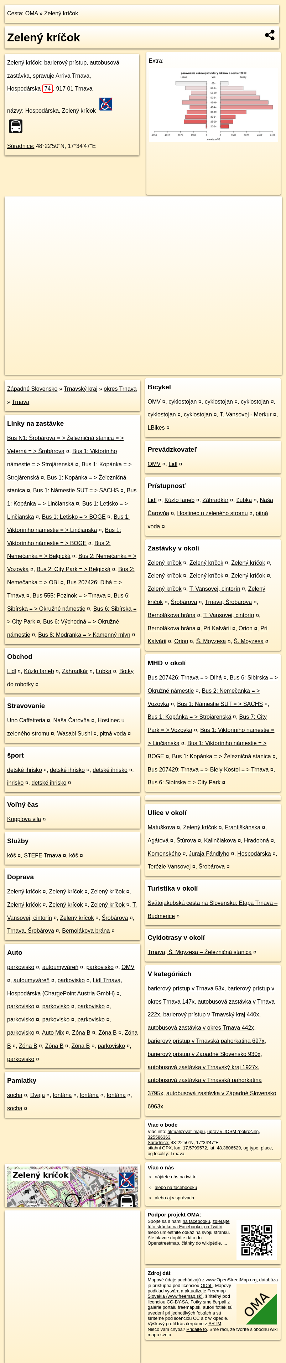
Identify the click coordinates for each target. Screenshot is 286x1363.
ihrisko (15, 783)
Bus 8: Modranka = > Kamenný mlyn (84, 635)
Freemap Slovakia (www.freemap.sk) (187, 1293)
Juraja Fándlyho (209, 854)
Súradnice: (21, 146)
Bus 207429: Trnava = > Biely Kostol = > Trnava (208, 770)
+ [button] (17, 208)
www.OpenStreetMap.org (231, 1279)
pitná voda (113, 734)
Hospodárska (30, 88)
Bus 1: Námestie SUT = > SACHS (76, 490)
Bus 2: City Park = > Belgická (73, 569)
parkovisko (20, 967)
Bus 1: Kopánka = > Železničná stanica (221, 756)
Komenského (164, 854)
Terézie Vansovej (169, 867)
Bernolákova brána (86, 931)
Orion (246, 628)
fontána (62, 1095)
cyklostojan (182, 402)
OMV (127, 967)
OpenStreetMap (161, 369)
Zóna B (81, 1033)
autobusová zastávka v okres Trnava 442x (201, 1028)
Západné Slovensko (32, 389)
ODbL (206, 1285)
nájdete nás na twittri (176, 1176)
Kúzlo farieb (39, 671)
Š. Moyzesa (211, 641)
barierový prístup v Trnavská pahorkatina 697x (206, 1041)
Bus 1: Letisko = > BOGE (74, 517)
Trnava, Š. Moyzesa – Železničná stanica (200, 952)
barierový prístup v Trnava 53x (186, 988)
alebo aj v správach (174, 1197)
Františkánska (243, 827)
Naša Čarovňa (71, 720)
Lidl (11, 671)
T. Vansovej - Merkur (246, 414)
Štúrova (186, 840)
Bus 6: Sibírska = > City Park (184, 782)
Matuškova (161, 827)
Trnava (20, 402)
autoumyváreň (60, 967)
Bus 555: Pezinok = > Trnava (68, 596)
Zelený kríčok (61, 13)
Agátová (158, 840)
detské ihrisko (24, 770)
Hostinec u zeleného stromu (212, 513)
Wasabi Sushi (74, 734)
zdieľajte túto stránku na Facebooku (189, 1224)
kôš (11, 855)
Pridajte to (196, 1329)
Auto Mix (53, 1033)
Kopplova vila (24, 819)
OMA (31, 13)
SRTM (214, 1323)
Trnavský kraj (81, 389)
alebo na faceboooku (176, 1187)
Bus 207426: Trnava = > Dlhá (185, 678)
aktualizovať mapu (186, 1131)
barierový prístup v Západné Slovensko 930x (204, 1054)
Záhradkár (75, 671)
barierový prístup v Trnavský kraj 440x (211, 1014)
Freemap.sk (198, 369)
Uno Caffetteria (26, 720)
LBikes (156, 428)
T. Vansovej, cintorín (214, 589)
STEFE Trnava (42, 855)
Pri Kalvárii (216, 628)
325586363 (159, 1137)
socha (14, 1095)
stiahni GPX (160, 1148)
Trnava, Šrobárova (30, 931)
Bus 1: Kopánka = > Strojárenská (190, 717)
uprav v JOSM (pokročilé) (233, 1131)
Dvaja (37, 1095)
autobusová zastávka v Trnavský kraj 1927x (203, 1067)
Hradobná (256, 840)
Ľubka (103, 671)
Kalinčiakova (220, 840)
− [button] (17, 219)
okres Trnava (120, 389)
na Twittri (213, 1226)
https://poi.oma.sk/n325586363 (251, 369)
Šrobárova (115, 918)
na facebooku (196, 1221)
